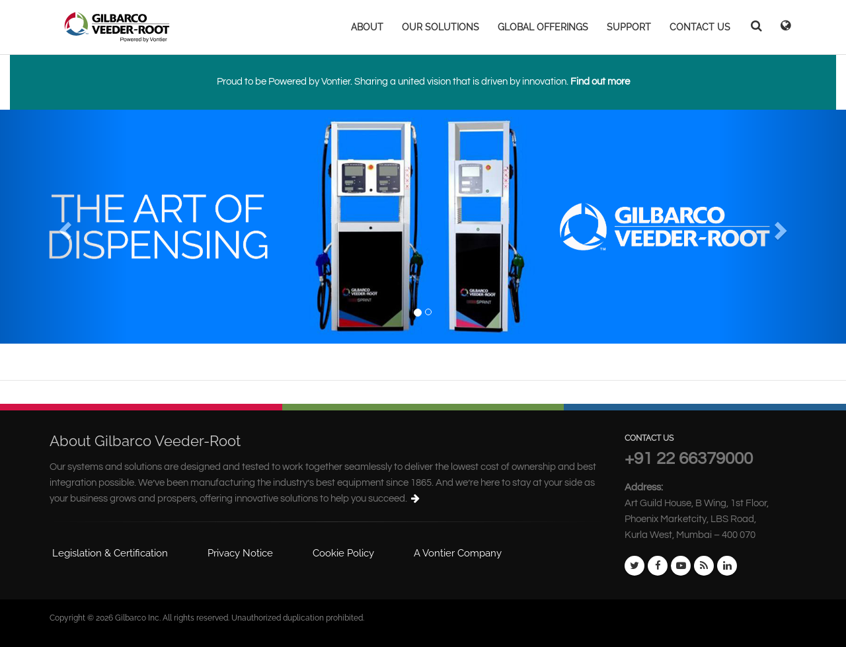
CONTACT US (700, 27)
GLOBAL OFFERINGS (543, 27)
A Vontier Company (458, 553)
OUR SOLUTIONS (440, 27)
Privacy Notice (240, 553)
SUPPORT (629, 27)
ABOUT (367, 27)
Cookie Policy (343, 553)
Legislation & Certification (110, 553)
